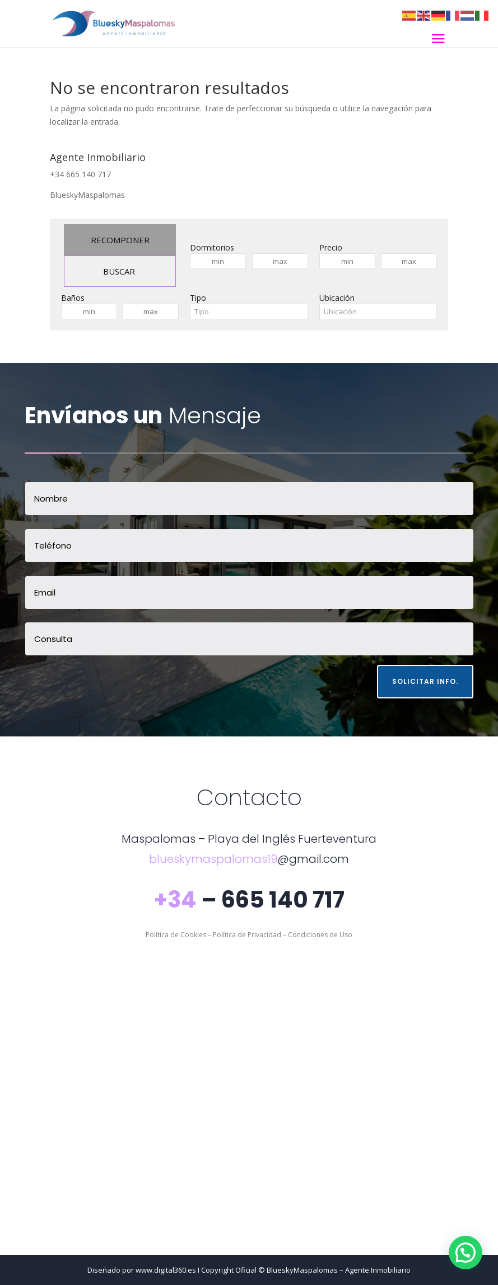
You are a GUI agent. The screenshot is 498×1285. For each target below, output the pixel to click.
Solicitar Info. (425, 681)
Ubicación (337, 297)
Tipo (198, 297)
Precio (330, 247)
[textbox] (249, 311)
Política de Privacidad (247, 934)
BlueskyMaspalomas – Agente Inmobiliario (339, 1270)
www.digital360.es (166, 1270)
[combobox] (249, 311)
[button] (465, 1252)
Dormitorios (212, 247)
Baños (73, 297)
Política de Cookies (176, 934)
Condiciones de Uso (320, 934)
